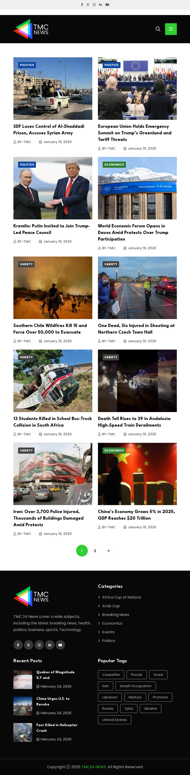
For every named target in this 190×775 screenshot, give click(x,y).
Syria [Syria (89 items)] (129, 708)
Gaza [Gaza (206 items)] (158, 674)
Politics (27, 65)
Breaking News (115, 614)
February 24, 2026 (53, 686)
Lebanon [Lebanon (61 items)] (109, 697)
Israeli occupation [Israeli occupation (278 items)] (135, 685)
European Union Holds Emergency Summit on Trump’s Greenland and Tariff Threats (134, 133)
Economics (114, 165)
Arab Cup (111, 606)
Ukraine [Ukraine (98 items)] (150, 708)
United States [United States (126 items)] (114, 719)
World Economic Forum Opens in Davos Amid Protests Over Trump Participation (133, 232)
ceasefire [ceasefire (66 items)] (111, 674)
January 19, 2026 (55, 142)
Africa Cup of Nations (121, 597)
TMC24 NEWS (93, 767)
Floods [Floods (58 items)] (136, 674)
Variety (26, 264)
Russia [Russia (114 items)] (107, 708)
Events (108, 632)
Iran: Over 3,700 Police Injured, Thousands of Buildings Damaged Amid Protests (48, 518)
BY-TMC (22, 142)
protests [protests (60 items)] (160, 697)
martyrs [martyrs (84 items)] (135, 697)
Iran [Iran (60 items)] (105, 685)
